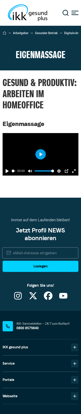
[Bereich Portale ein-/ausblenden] (74, 380)
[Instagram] (18, 298)
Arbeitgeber (21, 33)
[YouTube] (63, 298)
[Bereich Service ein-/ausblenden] (74, 363)
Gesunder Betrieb (46, 33)
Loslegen (40, 266)
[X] (33, 298)
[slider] (14, 171)
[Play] (7, 171)
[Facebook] (48, 298)
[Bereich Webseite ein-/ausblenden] (74, 396)
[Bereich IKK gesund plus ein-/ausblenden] (74, 347)
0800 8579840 (27, 328)
